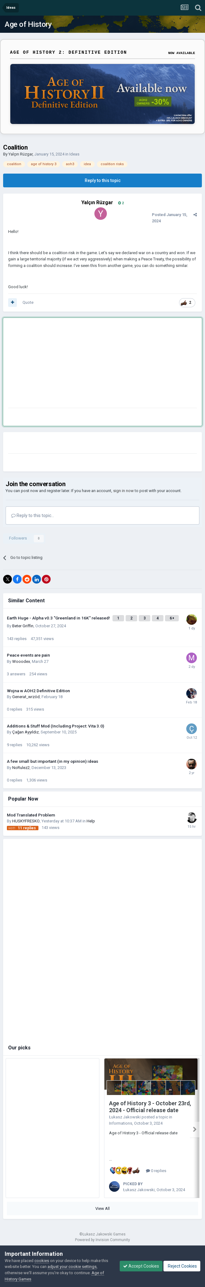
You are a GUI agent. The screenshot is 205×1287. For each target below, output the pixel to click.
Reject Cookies (182, 1266)
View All (102, 1208)
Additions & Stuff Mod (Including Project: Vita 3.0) (55, 725)
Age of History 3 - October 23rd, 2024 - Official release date (150, 1107)
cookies (41, 1260)
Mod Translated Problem (31, 814)
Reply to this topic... (32, 515)
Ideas (74, 154)
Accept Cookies (141, 1266)
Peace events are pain (28, 655)
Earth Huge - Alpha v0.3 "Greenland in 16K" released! (59, 617)
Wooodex (21, 661)
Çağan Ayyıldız (25, 732)
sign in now (123, 490)
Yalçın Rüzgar (20, 154)
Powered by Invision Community (102, 1240)
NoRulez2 (21, 767)
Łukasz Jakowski (125, 1117)
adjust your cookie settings (72, 1266)
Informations (120, 1123)
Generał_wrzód (26, 696)
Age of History (28, 24)
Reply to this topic (103, 180)
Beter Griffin (22, 626)
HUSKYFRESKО (26, 821)
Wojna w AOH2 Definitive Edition (38, 690)
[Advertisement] (81, 364)
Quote (27, 302)
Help (91, 821)
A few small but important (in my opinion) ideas (52, 761)
